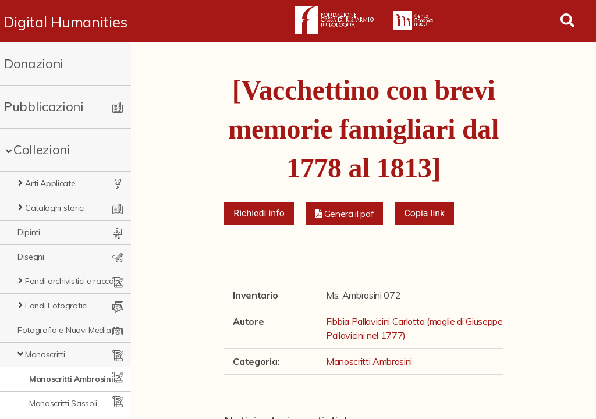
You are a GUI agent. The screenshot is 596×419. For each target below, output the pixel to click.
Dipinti (28, 232)
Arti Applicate (50, 183)
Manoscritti (45, 354)
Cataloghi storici (55, 208)
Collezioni (41, 149)
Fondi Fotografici (56, 305)
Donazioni (33, 63)
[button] (345, 213)
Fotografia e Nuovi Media (64, 330)
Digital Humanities (65, 21)
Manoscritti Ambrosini (71, 379)
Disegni (30, 256)
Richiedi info (259, 213)
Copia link (424, 213)
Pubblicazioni (44, 106)
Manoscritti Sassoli (63, 403)
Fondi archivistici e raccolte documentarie (73, 281)
